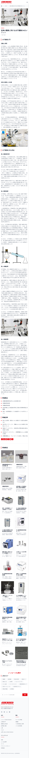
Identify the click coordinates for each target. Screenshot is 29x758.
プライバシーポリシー (5, 746)
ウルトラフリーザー (19, 681)
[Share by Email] (10, 439)
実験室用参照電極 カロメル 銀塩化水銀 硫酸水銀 (21, 661)
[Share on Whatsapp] (12, 439)
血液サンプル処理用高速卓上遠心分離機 (21, 574)
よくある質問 (4, 741)
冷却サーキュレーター (6, 686)
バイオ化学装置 (19, 725)
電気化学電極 (4, 689)
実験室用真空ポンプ (23, 684)
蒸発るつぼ (4, 681)
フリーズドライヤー (13, 684)
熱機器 (17, 721)
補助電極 (9, 679)
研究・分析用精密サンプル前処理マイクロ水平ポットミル (7, 509)
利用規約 (3, 748)
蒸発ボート (23, 679)
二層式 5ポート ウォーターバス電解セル (7, 596)
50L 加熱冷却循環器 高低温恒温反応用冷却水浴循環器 (21, 509)
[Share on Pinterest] (8, 439)
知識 (2, 739)
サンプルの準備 (19, 719)
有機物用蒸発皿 (6, 403)
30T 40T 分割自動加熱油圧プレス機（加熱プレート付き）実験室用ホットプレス (21, 640)
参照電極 (12, 689)
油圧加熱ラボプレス (17, 686)
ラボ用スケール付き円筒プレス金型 (21, 552)
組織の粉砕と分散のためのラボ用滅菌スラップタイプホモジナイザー (7, 552)
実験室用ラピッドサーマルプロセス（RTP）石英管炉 (7, 640)
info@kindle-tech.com (8, 707)
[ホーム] (1, 6)
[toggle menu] (27, 2)
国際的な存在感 (4, 723)
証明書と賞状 (4, 725)
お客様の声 (3, 721)
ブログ (6, 6)
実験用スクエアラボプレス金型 (7, 661)
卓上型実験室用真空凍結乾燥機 (7, 574)
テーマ (2, 743)
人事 (2, 728)
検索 (25, 694)
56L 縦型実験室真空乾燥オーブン (21, 530)
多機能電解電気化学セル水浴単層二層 (11, 401)
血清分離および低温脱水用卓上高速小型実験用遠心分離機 (21, 487)
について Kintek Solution (6, 719)
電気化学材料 (16, 679)
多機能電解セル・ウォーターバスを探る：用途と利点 (15, 436)
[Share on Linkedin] (4, 439)
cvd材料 (10, 681)
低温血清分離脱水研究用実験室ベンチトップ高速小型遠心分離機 (21, 618)
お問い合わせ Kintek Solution (7, 732)
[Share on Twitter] (6, 439)
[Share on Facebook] (2, 439)
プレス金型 (4, 684)
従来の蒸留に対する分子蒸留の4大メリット (17, 6)
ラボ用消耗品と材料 (20, 723)
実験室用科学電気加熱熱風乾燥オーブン (7, 618)
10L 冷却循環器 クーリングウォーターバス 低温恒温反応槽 (21, 596)
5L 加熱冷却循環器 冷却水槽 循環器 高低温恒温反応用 (7, 530)
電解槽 (3, 679)
